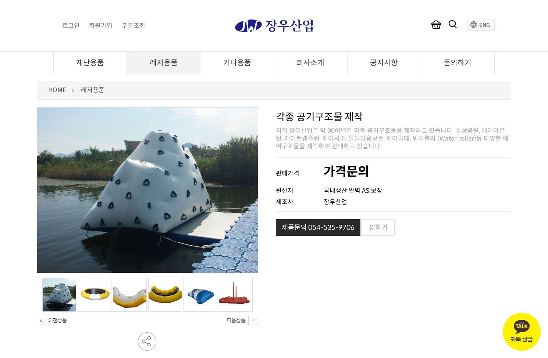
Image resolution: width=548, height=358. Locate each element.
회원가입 (101, 26)
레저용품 (164, 63)
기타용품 (237, 63)
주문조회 (133, 26)
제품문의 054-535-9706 (318, 227)
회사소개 (310, 63)
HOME (57, 90)
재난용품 (90, 63)
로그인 (71, 26)
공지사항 (384, 63)
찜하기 (378, 227)
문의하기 (458, 63)
